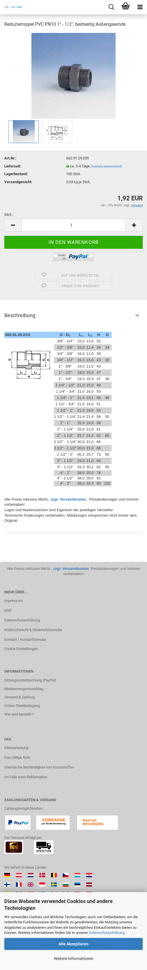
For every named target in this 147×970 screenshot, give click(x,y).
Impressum (13, 600)
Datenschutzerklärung (106, 933)
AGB (7, 610)
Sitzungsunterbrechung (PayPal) (30, 680)
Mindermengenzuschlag (23, 689)
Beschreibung (19, 315)
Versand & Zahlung (19, 697)
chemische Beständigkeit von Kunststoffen (39, 767)
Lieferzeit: (12, 166)
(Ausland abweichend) (106, 166)
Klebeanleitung (16, 748)
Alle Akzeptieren (73, 944)
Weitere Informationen (73, 958)
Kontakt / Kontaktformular (25, 639)
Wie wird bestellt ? (19, 714)
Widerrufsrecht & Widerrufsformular (33, 630)
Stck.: (8, 214)
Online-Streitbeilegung (22, 706)
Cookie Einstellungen (21, 649)
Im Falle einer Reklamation (25, 777)
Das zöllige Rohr (17, 757)
